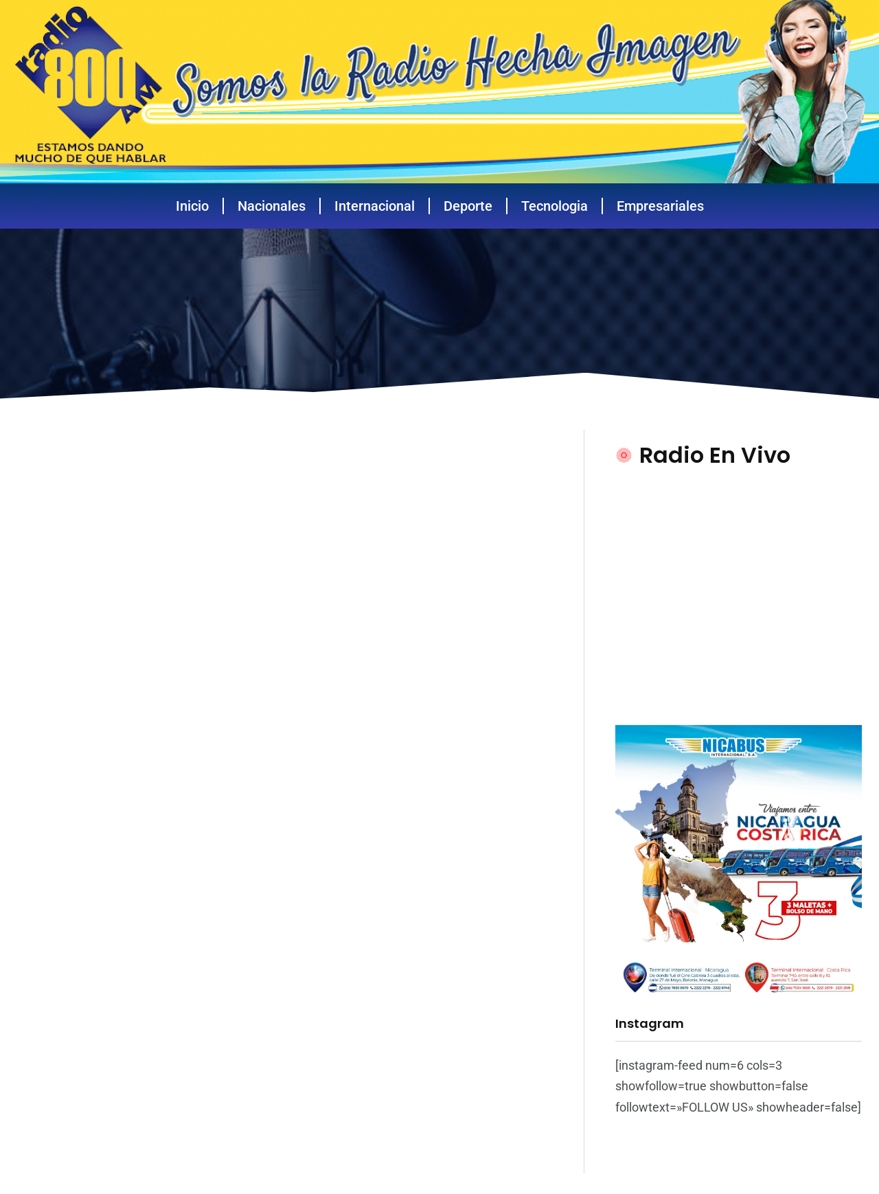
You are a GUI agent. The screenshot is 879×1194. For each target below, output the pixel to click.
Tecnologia (554, 206)
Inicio (192, 206)
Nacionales (272, 206)
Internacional (374, 206)
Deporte (468, 206)
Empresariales (660, 206)
